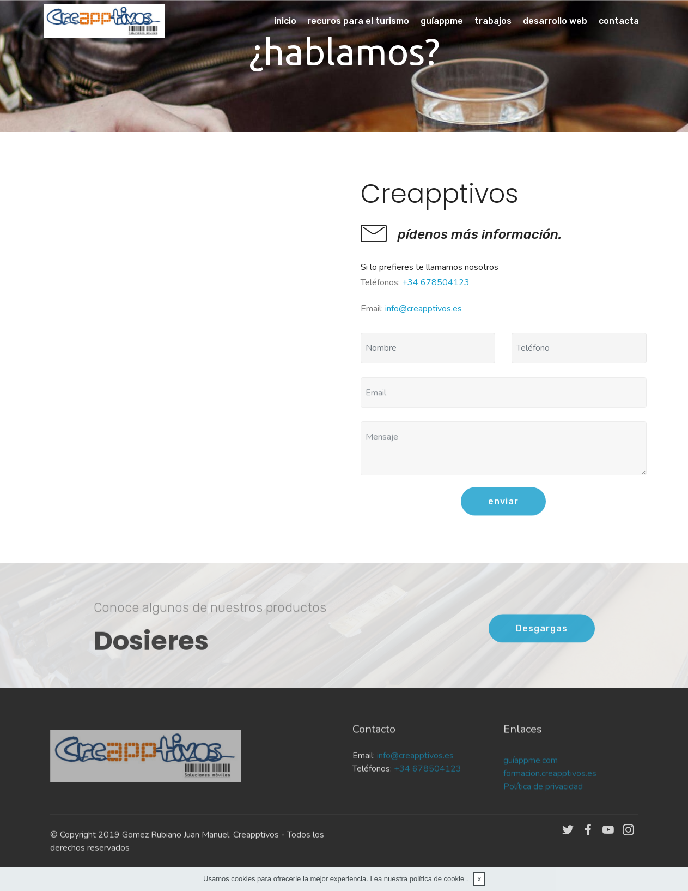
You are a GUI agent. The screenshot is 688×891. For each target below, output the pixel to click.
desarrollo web (555, 21)
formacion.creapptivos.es (549, 795)
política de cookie (438, 879)
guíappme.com (531, 782)
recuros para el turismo (358, 21)
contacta (619, 21)
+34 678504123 (436, 282)
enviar (503, 513)
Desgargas (542, 640)
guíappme (442, 21)
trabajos (493, 21)
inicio (285, 21)
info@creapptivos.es (423, 309)
